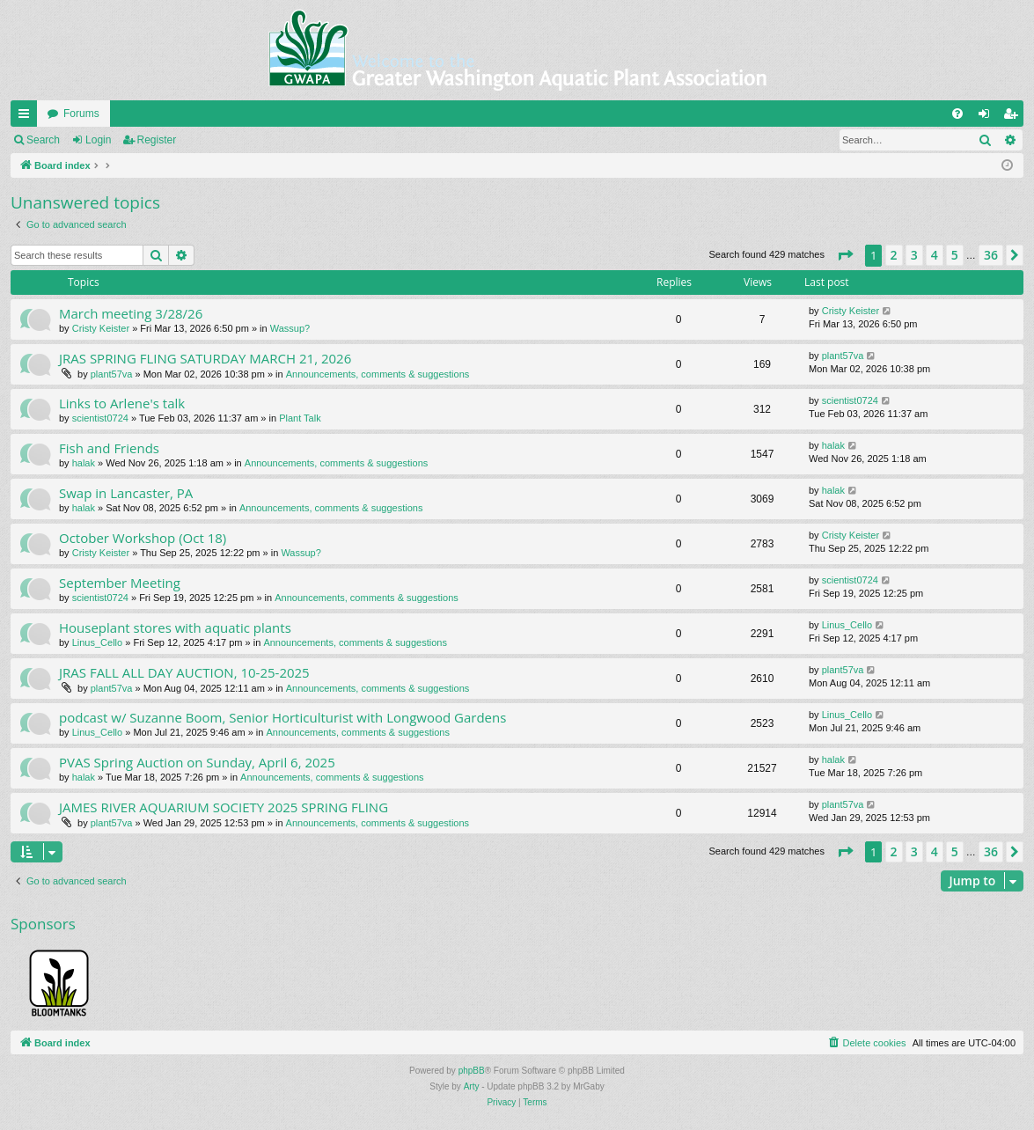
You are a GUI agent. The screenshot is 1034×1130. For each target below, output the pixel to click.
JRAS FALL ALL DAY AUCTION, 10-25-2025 (184, 672)
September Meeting (119, 582)
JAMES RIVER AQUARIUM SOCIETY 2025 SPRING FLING (223, 807)
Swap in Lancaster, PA (126, 493)
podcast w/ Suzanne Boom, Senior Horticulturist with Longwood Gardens (282, 717)
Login (98, 140)
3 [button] (914, 254)
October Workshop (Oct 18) (142, 538)
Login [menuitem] (988, 117)
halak (83, 463)
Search (43, 140)
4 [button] (934, 254)
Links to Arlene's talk (122, 403)
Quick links (27, 117)
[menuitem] (957, 113)
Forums (81, 113)
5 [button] (954, 254)
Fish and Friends (109, 448)
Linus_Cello (97, 642)
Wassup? (290, 328)
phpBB (471, 1070)
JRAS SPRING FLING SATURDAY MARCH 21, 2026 (205, 358)
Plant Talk (300, 418)
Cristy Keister (100, 328)
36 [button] (991, 254)
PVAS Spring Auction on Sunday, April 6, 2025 (197, 762)
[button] (845, 255)
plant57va (112, 374)
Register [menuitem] (1014, 117)
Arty (472, 1086)
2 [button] (894, 254)
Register (157, 140)
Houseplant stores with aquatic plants (175, 627)
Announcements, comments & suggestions (378, 374)
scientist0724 (100, 418)
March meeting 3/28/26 (130, 313)
